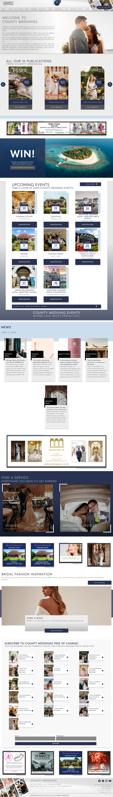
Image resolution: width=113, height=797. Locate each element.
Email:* (17, 736)
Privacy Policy (104, 790)
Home (3, 9)
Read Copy (42, 9)
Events (27, 9)
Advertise (73, 9)
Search (87, 9)
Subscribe (34, 9)
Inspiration (58, 9)
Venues (10, 9)
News (50, 9)
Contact (81, 9)
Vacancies (106, 788)
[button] (3, 84)
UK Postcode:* (60, 736)
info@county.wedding (54, 784)
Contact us (105, 792)
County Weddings (44, 781)
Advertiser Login (103, 785)
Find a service (18, 9)
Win (66, 9)
